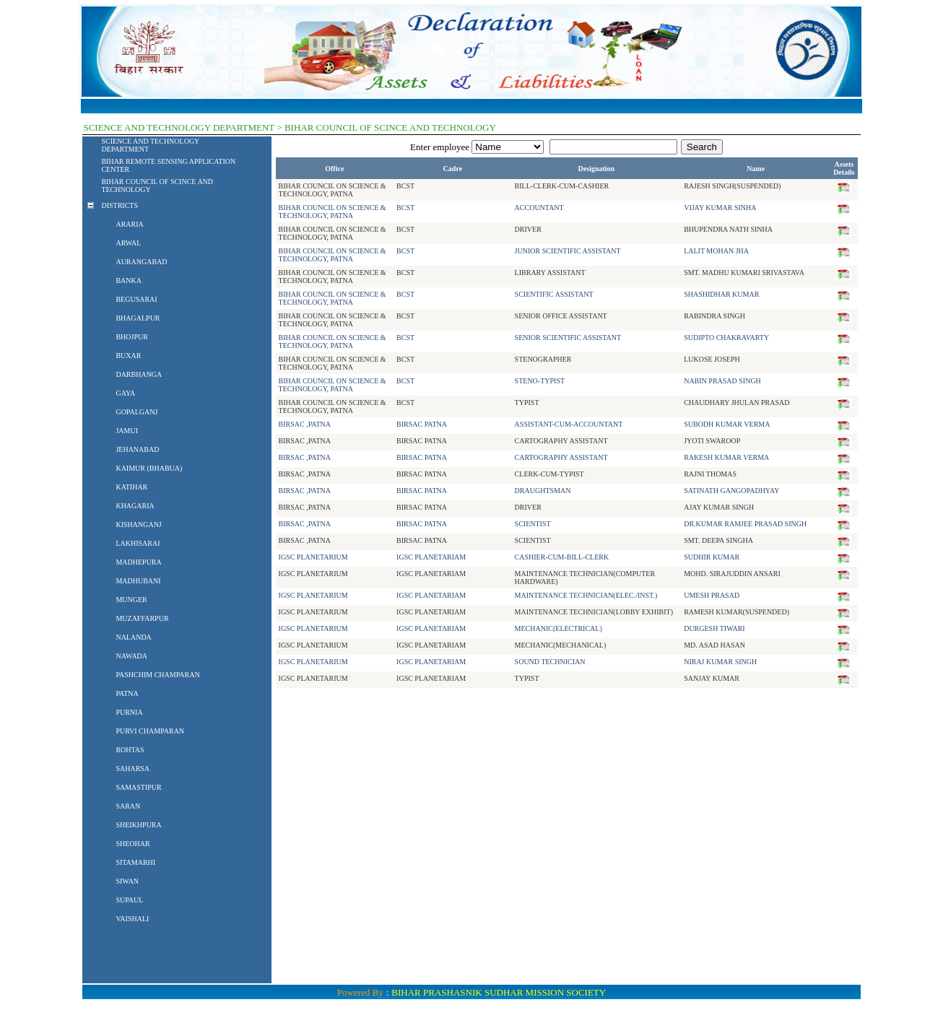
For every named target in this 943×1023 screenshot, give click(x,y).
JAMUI (127, 431)
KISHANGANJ (138, 524)
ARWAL (128, 243)
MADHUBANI (138, 581)
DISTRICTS (119, 205)
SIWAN (127, 881)
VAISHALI (132, 919)
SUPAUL (129, 900)
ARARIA (129, 224)
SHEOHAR (132, 844)
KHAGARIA (135, 506)
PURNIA (129, 712)
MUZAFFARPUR (142, 618)
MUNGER (131, 600)
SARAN (128, 806)
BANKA (129, 280)
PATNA (127, 693)
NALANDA (133, 637)
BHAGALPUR (138, 318)
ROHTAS (130, 750)
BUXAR (128, 356)
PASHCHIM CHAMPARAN (157, 675)
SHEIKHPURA (138, 825)
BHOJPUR (131, 337)
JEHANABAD (137, 449)
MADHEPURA (138, 562)
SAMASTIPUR (138, 787)
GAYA (125, 393)
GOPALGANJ (136, 412)
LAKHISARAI (138, 543)
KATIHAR (131, 487)
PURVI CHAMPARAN (150, 731)
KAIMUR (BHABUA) (149, 468)
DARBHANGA (139, 374)
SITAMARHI (135, 862)
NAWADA (131, 656)
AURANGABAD (141, 262)
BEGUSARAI (136, 299)
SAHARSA (132, 768)
